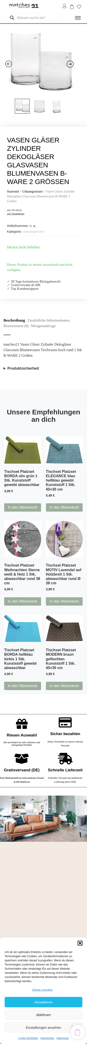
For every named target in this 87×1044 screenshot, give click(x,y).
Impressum (62, 1038)
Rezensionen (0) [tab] (16, 326)
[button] (80, 943)
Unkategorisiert (32, 191)
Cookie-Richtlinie (28, 1038)
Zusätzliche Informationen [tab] (48, 320)
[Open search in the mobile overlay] (33, 17)
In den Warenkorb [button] (22, 507)
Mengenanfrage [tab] (43, 326)
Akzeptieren (43, 1002)
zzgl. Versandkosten (15, 213)
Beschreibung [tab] (14, 320)
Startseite (13, 191)
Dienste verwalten (42, 989)
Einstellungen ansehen (43, 1027)
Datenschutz (47, 1038)
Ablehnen (43, 1015)
